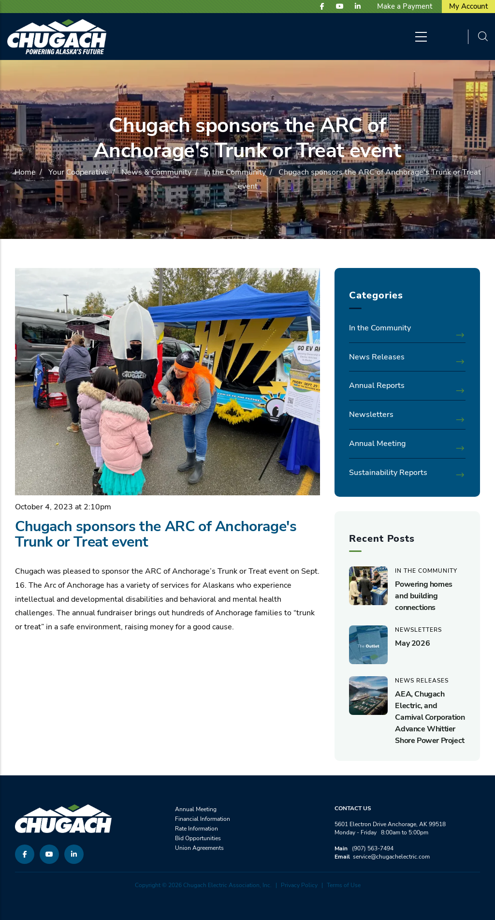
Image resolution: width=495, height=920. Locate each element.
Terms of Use (344, 885)
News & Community (156, 172)
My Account (468, 6)
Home (25, 172)
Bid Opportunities (198, 838)
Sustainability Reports (388, 472)
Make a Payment (404, 6)
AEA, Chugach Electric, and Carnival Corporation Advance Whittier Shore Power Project (430, 717)
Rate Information (196, 828)
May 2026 (412, 643)
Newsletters (371, 414)
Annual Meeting (377, 443)
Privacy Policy (299, 885)
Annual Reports (377, 385)
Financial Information (202, 819)
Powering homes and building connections (423, 596)
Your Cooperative (78, 172)
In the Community (235, 172)
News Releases (377, 357)
